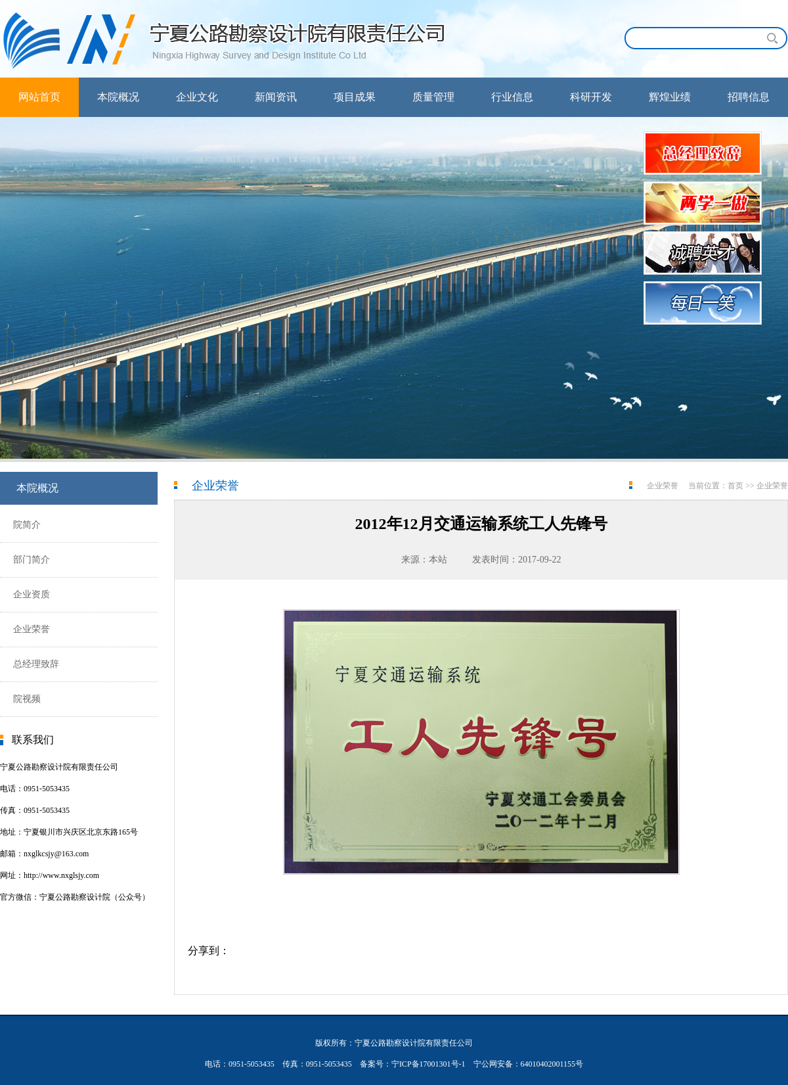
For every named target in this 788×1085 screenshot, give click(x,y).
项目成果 (355, 97)
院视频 (27, 699)
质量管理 (433, 97)
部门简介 (31, 560)
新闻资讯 (276, 97)
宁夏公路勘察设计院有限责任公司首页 (230, 39)
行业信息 (512, 97)
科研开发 (591, 97)
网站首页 (39, 97)
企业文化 (197, 97)
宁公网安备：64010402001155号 (528, 1064)
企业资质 (31, 594)
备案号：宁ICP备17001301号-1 (413, 1064)
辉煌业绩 (670, 97)
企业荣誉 (31, 629)
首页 (735, 485)
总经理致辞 (36, 664)
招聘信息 (749, 97)
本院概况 (118, 97)
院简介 (27, 525)
